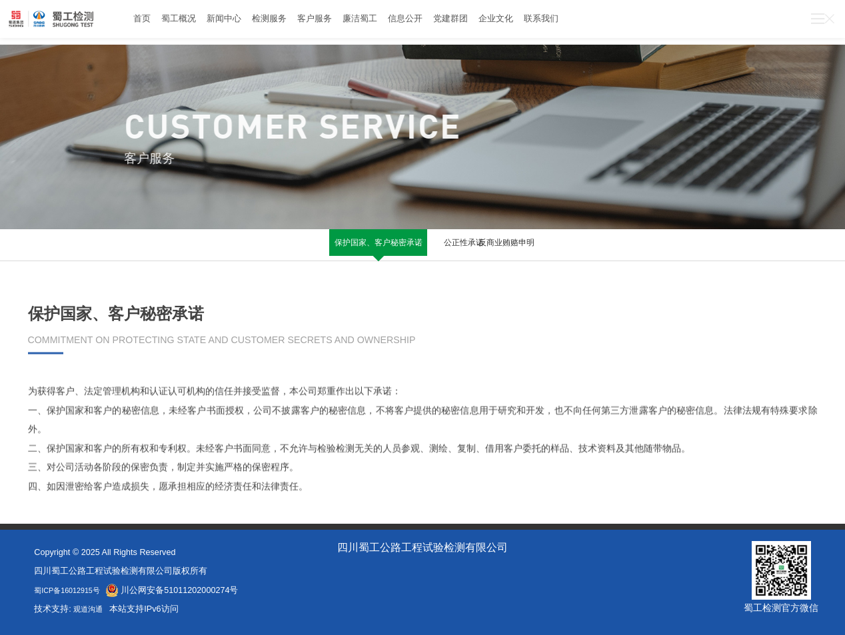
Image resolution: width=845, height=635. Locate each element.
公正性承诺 (422, 244)
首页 (144, 22)
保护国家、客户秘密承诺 (321, 250)
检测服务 (300, 22)
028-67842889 (668, 22)
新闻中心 (244, 22)
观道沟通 (92, 609)
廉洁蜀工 (410, 22)
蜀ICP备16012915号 (72, 590)
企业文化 (576, 22)
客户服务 (355, 22)
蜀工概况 (189, 22)
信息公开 (465, 22)
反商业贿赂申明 (523, 244)
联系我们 (631, 22)
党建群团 (521, 22)
